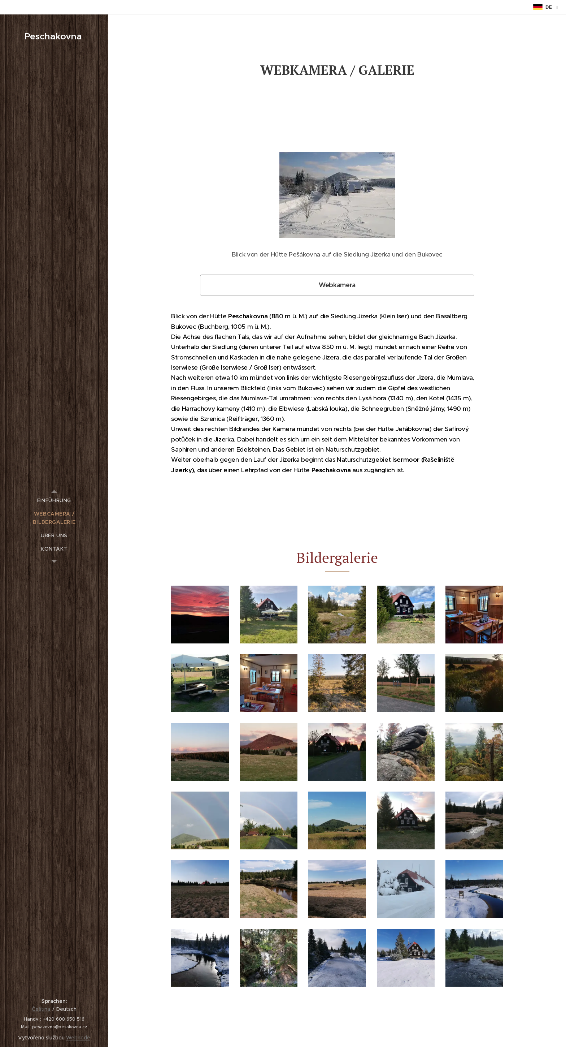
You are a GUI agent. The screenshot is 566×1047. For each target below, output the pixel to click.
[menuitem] (54, 500)
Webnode (78, 1037)
